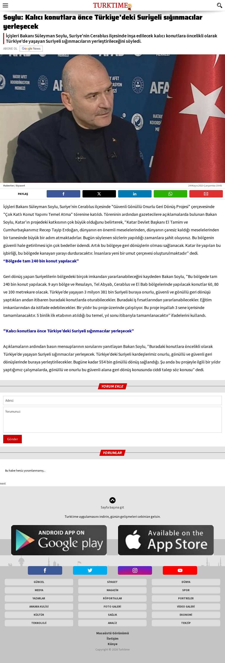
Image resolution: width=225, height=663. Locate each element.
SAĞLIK (112, 615)
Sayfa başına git (112, 503)
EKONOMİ (186, 615)
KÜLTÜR (39, 615)
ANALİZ (112, 623)
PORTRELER (186, 598)
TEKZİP (186, 623)
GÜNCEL (39, 582)
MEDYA (39, 590)
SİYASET (112, 582)
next (3, 483)
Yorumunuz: (112, 420)
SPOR (186, 590)
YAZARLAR (39, 598)
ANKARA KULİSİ (39, 606)
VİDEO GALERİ (186, 606)
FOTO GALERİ (112, 606)
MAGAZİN (112, 590)
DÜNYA (186, 582)
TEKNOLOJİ (38, 623)
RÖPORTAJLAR (112, 598)
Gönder (12, 439)
